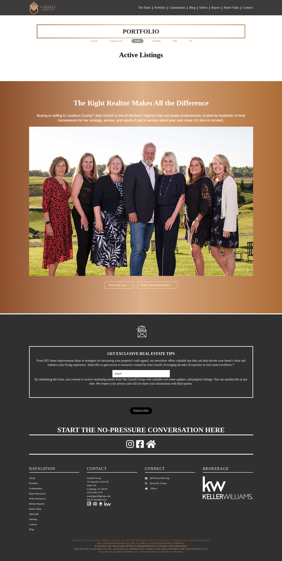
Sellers (203, 7)
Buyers (215, 7)
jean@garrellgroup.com (99, 496)
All (190, 41)
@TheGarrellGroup (157, 478)
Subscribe (34, 514)
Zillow (151, 488)
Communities (177, 7)
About (32, 478)
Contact (33, 524)
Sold (174, 41)
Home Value (231, 7)
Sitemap (33, 519)
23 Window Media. (198, 540)
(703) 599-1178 (94, 492)
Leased (94, 41)
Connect (248, 7)
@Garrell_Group (156, 483)
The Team (144, 7)
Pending (156, 41)
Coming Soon (116, 41)
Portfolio (159, 7)
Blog (192, 7)
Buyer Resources (37, 493)
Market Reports (37, 503)
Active (137, 41)
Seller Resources (37, 498)
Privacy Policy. (160, 540)
